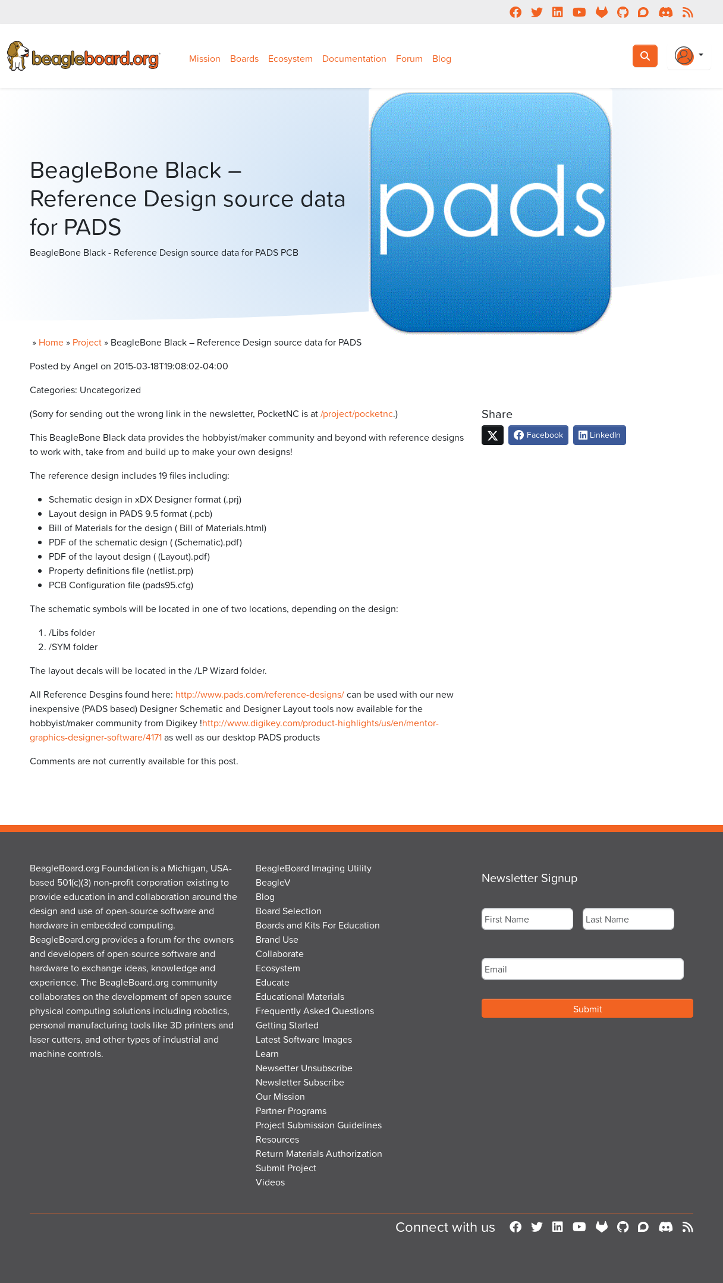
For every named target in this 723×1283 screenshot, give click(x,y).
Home (51, 342)
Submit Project (286, 1167)
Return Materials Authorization (319, 1153)
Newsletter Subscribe (300, 1081)
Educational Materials (300, 996)
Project (87, 342)
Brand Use (277, 939)
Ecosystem (290, 58)
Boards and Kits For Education (318, 924)
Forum (409, 58)
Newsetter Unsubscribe (304, 1067)
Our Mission (280, 1096)
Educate (273, 982)
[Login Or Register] (689, 56)
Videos (270, 1181)
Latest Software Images (304, 1039)
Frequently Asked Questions (315, 1010)
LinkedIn (600, 434)
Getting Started (287, 1024)
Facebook (538, 434)
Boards (244, 58)
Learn (267, 1053)
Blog (441, 58)
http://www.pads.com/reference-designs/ (259, 694)
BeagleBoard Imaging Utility (314, 867)
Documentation (354, 58)
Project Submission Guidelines (319, 1124)
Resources (277, 1139)
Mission (205, 58)
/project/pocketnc (356, 413)
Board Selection (289, 910)
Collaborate (280, 953)
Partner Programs (291, 1110)
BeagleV (273, 882)
